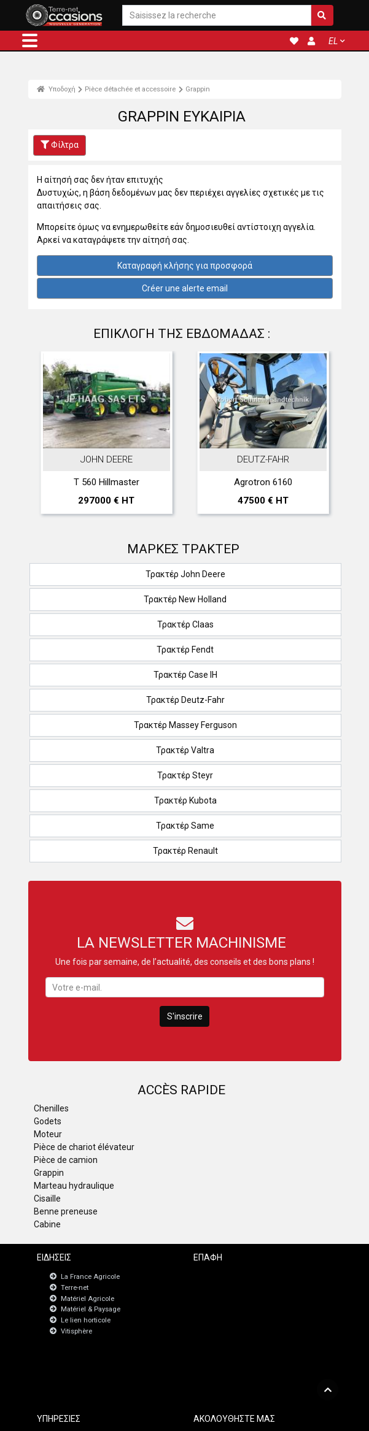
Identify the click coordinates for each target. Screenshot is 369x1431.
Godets (47, 1121)
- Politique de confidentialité (234, 1417)
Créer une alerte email (185, 288)
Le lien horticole (86, 1320)
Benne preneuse (66, 1211)
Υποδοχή (56, 89)
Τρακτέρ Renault (185, 851)
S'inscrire (185, 1016)
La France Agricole (90, 1277)
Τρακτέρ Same (185, 826)
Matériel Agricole (87, 1299)
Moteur (48, 1134)
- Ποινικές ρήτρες (163, 1417)
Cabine (47, 1224)
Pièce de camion (66, 1160)
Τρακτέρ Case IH (185, 675)
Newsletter (227, 1287)
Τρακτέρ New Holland (185, 599)
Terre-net (74, 1288)
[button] (30, 40)
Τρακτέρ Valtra (185, 750)
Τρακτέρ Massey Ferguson (185, 725)
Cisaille (47, 1198)
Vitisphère (76, 1331)
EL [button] (333, 41)
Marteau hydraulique (74, 1186)
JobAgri (66, 1370)
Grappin (197, 89)
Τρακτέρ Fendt (185, 649)
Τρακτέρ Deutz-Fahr (185, 700)
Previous (54, 435)
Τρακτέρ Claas (185, 624)
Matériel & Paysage (90, 1309)
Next (315, 435)
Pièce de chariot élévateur (84, 1147)
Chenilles (51, 1108)
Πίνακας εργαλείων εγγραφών (101, 1380)
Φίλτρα (60, 145)
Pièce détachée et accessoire (130, 89)
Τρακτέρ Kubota (185, 800)
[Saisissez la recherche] (216, 15)
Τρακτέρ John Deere (185, 574)
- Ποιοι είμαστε (301, 1417)
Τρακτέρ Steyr (185, 775)
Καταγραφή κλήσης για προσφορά (184, 265)
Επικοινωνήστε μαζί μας (248, 1276)
